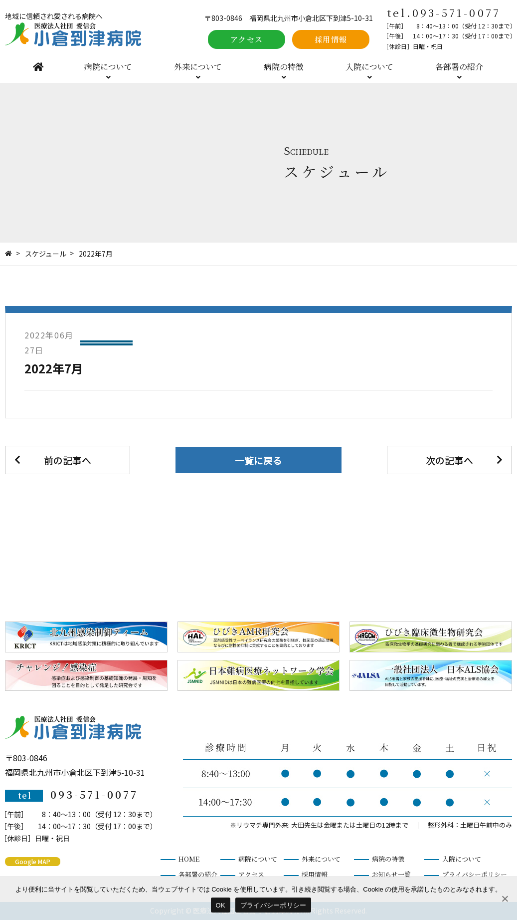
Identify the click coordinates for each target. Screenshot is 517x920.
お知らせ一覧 (391, 874)
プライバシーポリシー (474, 874)
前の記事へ (67, 460)
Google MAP (32, 861)
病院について (108, 66)
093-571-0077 (456, 12)
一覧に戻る (258, 460)
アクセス (246, 39)
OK (220, 905)
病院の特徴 (284, 66)
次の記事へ (449, 460)
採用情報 (331, 39)
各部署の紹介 (459, 66)
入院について (369, 66)
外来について (198, 66)
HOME (38, 66)
